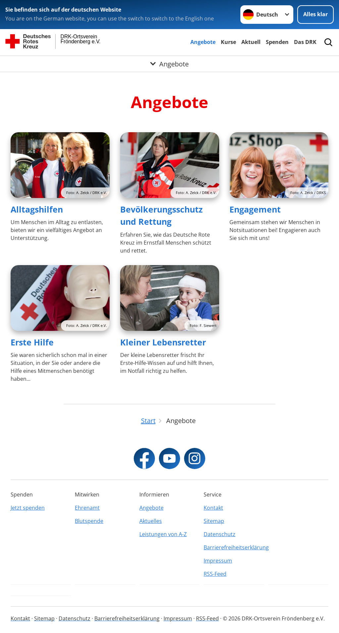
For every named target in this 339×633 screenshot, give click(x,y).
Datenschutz (219, 534)
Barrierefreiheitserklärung (234, 547)
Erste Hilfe (32, 342)
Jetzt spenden (28, 507)
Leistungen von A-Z (163, 534)
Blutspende (89, 521)
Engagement (255, 209)
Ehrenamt (87, 507)
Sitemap (214, 521)
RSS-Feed (215, 573)
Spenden (277, 42)
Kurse (228, 42)
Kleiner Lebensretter (163, 342)
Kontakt (213, 507)
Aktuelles (150, 521)
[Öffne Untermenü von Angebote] (169, 64)
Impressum (218, 560)
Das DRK (305, 42)
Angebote (203, 42)
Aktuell (251, 42)
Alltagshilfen (37, 209)
